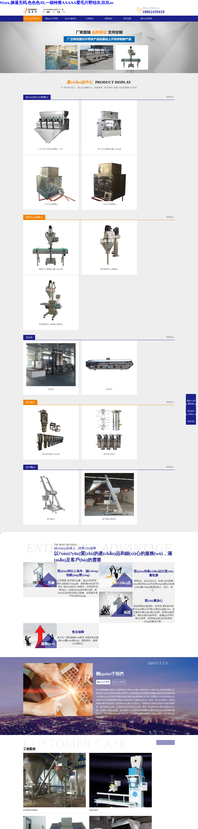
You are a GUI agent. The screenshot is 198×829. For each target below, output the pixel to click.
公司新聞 (92, 791)
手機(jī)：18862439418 (120, 793)
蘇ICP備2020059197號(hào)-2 (128, 814)
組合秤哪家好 (132, 679)
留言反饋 (127, 19)
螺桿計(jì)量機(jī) (69, 787)
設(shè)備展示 (71, 19)
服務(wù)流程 (28, 787)
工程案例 (89, 19)
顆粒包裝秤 (131, 621)
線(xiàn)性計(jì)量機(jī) (48, 787)
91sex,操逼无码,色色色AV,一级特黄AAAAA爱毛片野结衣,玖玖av (57, 2)
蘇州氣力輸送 (79, 286)
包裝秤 (26, 679)
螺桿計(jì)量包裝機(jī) (84, 679)
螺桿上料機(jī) (67, 795)
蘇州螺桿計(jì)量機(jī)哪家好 (117, 185)
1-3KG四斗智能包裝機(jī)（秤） (41, 135)
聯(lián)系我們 (146, 19)
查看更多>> (117, 693)
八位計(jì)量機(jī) (156, 135)
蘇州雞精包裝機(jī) (31, 621)
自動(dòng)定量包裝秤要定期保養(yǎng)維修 (79, 701)
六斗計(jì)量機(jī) (117, 135)
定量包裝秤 (79, 621)
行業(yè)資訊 (94, 787)
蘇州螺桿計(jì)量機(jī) (79, 185)
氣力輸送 (65, 791)
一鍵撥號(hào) (6, 825)
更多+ (163, 560)
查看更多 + (170, 97)
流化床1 (79, 236)
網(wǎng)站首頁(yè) (32, 19)
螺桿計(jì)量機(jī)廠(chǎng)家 (41, 185)
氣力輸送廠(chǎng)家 (41, 286)
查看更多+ (104, 541)
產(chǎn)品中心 (46, 781)
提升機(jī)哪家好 (79, 336)
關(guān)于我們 (51, 19)
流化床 (41, 236)
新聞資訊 (108, 19)
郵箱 (2, 822)
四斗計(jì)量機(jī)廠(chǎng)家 (79, 135)
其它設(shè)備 (45, 799)
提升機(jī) (41, 336)
